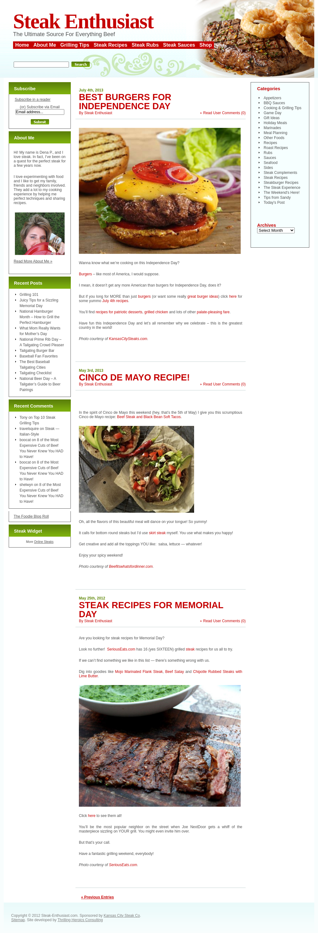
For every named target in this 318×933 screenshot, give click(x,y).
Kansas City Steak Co (122, 915)
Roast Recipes (276, 148)
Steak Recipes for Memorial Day (151, 609)
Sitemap (18, 920)
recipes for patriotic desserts (119, 312)
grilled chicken (156, 312)
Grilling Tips (74, 45)
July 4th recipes (115, 301)
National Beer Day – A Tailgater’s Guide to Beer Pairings (40, 384)
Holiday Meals (275, 123)
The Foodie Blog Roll (31, 516)
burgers (144, 296)
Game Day (272, 113)
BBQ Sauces (274, 103)
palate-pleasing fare (213, 312)
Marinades (272, 128)
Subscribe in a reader (32, 99)
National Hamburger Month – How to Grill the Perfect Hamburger (40, 317)
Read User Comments (221, 113)
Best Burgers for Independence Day (125, 101)
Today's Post (274, 202)
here (233, 296)
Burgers (85, 274)
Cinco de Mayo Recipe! (134, 377)
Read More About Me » (33, 261)
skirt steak (157, 533)
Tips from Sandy (277, 197)
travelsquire (29, 429)
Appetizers (272, 98)
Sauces (270, 158)
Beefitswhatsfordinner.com (131, 566)
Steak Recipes (110, 45)
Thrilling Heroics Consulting (80, 920)
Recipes (270, 143)
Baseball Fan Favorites (39, 356)
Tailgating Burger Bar (37, 350)
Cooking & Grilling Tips (282, 108)
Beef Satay (174, 671)
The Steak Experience (282, 187)
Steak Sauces (179, 45)
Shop (205, 45)
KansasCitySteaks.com (128, 339)
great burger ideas (203, 296)
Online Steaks (43, 541)
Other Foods (274, 138)
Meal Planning (275, 133)
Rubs (268, 153)
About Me (44, 45)
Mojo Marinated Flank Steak (139, 671)
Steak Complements (280, 172)
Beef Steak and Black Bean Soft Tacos (149, 417)
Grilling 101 (29, 294)
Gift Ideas (271, 118)
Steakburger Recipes (281, 182)
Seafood (271, 163)
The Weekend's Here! (281, 192)
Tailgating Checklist (36, 373)
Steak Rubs (145, 45)
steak (190, 649)
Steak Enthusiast (83, 21)
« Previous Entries (97, 897)
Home (22, 45)
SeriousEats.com (121, 649)
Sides (268, 168)
